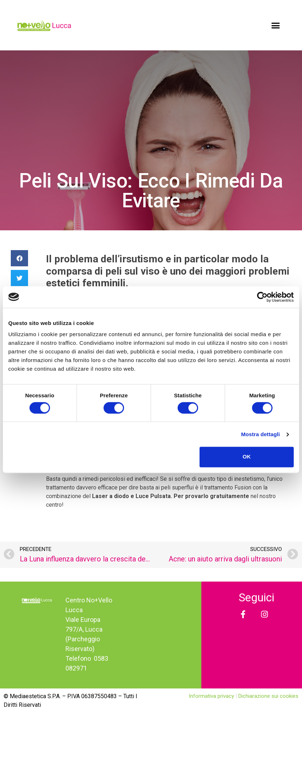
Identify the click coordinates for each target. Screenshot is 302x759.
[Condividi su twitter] (19, 278)
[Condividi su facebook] (19, 258)
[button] (276, 25)
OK (247, 457)
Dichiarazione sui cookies (268, 696)
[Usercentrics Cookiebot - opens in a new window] (262, 297)
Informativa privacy (212, 696)
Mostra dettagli (260, 434)
